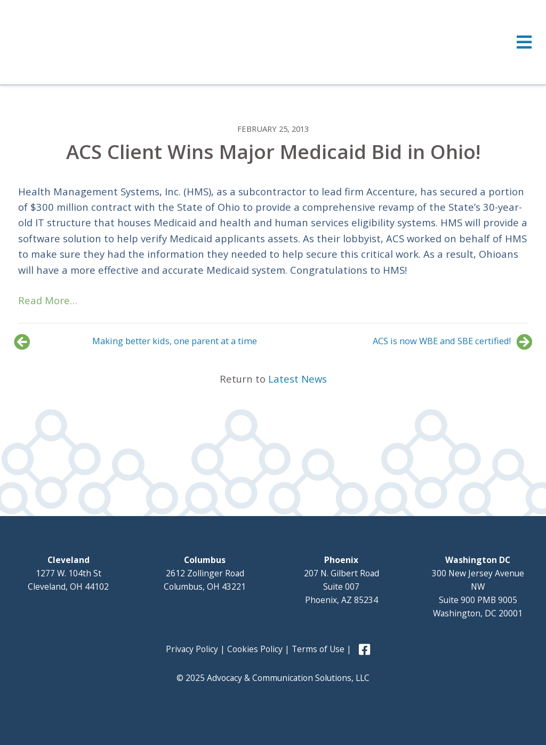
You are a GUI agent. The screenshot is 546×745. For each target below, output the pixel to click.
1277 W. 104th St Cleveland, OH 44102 (68, 573)
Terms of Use (318, 649)
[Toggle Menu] (273, 42)
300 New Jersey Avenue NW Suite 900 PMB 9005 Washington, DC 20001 (478, 586)
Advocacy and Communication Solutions (105, 41)
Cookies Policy (255, 649)
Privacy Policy (192, 649)
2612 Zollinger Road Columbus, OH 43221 (205, 573)
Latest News (297, 378)
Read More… (47, 300)
